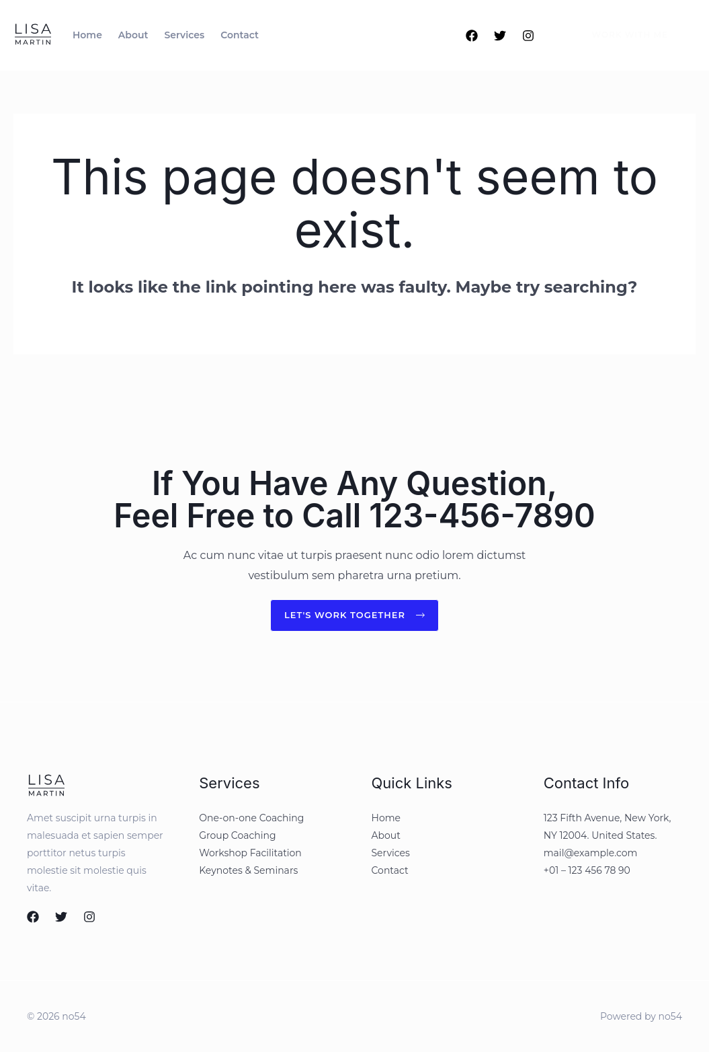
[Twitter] (500, 36)
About (386, 836)
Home (386, 819)
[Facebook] (472, 36)
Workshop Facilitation (250, 854)
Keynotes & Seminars (248, 871)
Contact (390, 871)
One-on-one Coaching (251, 819)
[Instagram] (528, 36)
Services (391, 854)
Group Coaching (237, 836)
